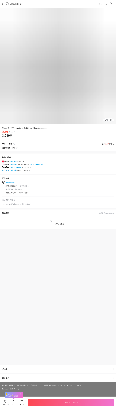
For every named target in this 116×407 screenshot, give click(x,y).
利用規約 (12, 385)
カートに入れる (71, 402)
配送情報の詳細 (7, 200)
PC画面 (45, 385)
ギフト (22, 404)
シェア (14, 404)
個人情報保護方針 (22, 385)
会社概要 (5, 385)
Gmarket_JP (16, 4)
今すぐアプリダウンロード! (67, 385)
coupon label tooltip (17, 148)
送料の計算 (24, 186)
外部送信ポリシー (35, 385)
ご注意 (58, 369)
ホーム (79, 385)
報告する (58, 378)
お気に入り (6, 404)
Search (106, 4)
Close (21, 394)
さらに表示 (59, 224)
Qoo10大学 (52, 385)
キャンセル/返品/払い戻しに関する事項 (16, 204)
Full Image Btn (111, 120)
